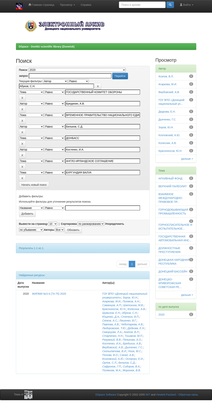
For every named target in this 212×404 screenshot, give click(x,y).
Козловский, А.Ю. (113, 358)
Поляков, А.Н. (131, 301)
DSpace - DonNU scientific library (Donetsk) (47, 46)
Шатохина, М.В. (133, 305)
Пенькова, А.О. (132, 339)
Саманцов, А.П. (112, 305)
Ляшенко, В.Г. (128, 320)
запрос (23, 75)
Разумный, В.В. (111, 339)
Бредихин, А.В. (132, 343)
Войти (186, 4)
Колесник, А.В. (137, 309)
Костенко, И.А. (111, 343)
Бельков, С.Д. (126, 362)
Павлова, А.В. (110, 324)
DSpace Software (105, 394)
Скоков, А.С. (110, 320)
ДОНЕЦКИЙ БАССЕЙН (172, 271)
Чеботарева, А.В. (132, 324)
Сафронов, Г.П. (111, 366)
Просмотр (67, 4)
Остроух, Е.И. (134, 358)
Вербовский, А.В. (113, 347)
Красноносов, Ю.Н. (114, 309)
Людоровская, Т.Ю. (114, 328)
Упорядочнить (114, 223)
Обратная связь (188, 394)
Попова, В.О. (110, 355)
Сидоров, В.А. (131, 366)
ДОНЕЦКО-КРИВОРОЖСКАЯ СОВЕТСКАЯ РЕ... (169, 283)
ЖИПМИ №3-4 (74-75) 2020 (49, 293)
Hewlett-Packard (166, 394)
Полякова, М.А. (111, 370)
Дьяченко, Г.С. (134, 347)
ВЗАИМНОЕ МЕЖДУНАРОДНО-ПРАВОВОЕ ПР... (170, 198)
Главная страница (41, 4)
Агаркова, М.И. (111, 301)
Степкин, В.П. (130, 316)
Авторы (49, 229)
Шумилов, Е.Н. (111, 312)
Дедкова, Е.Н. (136, 328)
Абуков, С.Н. (130, 312)
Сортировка (69, 223)
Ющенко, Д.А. (111, 316)
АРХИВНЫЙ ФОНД (170, 178)
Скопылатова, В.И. (114, 351)
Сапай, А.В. (127, 355)
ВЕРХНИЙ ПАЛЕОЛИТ (172, 186)
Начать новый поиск (34, 184)
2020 (161, 314)
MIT (148, 394)
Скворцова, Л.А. (112, 332)
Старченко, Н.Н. (112, 335)
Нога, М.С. (135, 351)
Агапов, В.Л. (131, 332)
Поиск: (23, 69)
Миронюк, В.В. (132, 370)
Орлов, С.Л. (109, 362)
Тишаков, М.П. (134, 335)
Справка (86, 4)
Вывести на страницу (33, 223)
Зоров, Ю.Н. (130, 297)
